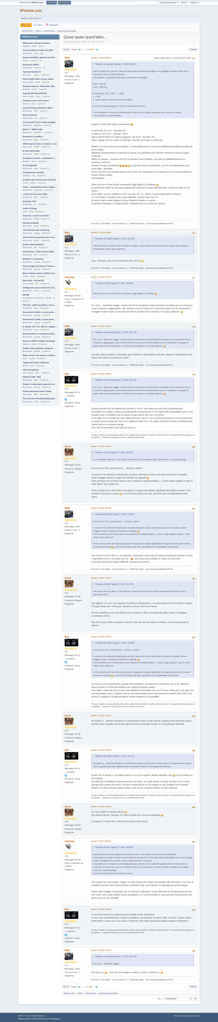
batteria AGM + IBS (32, 377)
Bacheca (26, 104)
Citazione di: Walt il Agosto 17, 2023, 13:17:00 (114, 584)
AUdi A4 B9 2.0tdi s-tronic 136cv (38, 79)
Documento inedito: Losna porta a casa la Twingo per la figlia (40, 312)
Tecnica (25, 183)
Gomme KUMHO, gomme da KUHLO (40, 57)
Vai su (65, 987)
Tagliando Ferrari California (36, 362)
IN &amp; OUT (29, 201)
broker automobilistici (33, 244)
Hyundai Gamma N (32, 72)
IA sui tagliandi (30, 165)
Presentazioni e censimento (33, 298)
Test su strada (28, 82)
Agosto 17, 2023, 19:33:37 (101, 841)
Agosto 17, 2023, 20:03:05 (101, 909)
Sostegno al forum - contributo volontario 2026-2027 (40, 158)
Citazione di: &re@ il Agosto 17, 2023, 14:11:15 (115, 756)
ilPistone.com (31, 10)
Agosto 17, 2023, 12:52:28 (101, 374)
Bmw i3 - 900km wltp (32, 129)
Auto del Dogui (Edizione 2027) (37, 108)
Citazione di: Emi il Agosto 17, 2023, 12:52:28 (114, 452)
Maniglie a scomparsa (33, 259)
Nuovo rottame (30, 115)
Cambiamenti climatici (33, 172)
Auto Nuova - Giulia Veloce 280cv (38, 251)
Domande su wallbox (33, 136)
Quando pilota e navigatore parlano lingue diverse (40, 334)
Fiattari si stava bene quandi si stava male (40, 384)
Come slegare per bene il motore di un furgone (40, 266)
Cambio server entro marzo (36, 100)
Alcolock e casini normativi (36, 216)
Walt (67, 57)
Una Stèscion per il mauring (36, 230)
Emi (67, 374)
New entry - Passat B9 (33, 280)
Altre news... (27, 75)
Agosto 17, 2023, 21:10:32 (101, 950)
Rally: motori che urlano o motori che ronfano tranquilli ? (40, 355)
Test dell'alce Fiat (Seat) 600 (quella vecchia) (40, 398)
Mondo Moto (27, 291)
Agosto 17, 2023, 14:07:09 (101, 637)
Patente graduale (31, 223)
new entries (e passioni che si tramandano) (40, 237)
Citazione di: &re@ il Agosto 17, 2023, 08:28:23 (115, 239)
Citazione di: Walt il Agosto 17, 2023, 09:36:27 (114, 283)
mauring (69, 277)
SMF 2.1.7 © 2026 (24, 1016)
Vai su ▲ (196, 1016)
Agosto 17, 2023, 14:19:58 (101, 750)
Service (25, 60)
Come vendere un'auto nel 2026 (38, 50)
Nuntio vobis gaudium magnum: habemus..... (40, 348)
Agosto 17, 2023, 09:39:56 (101, 232)
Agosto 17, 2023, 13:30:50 (101, 578)
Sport (25, 211)
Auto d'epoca (28, 118)
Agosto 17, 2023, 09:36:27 (101, 58)
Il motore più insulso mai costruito (39, 180)
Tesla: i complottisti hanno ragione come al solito (40, 187)
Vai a (160, 999)
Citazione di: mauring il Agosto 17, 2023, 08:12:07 (116, 64)
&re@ (68, 446)
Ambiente (26, 46)
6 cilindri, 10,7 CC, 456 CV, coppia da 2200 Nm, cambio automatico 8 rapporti (40, 327)
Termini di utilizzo (185, 1016)
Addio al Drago (30, 208)
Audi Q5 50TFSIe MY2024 (35, 93)
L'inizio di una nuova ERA (35, 194)
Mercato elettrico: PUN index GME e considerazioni (40, 86)
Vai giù (66, 50)
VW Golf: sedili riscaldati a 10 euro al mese (40, 305)
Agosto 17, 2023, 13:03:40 (101, 446)
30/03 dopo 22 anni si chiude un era (40, 144)
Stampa (193, 50)
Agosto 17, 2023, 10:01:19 (101, 326)
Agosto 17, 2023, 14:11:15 (101, 715)
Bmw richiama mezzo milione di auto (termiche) (40, 273)
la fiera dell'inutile (31, 151)
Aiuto (176, 1016)
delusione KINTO (31, 65)
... (85, 49)
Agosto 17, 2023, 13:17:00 (101, 508)
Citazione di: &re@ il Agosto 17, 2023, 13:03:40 (115, 514)
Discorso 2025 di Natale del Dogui (39, 341)
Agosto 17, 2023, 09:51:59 (101, 277)
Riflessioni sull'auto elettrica (36, 43)
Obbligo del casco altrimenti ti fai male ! (40, 288)
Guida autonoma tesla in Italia (37, 391)
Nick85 (26, 295)
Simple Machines (38, 1016)
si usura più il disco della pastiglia (39, 122)
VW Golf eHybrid (31, 370)
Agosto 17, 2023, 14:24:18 (101, 806)
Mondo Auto (27, 53)
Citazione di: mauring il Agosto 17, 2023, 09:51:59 (116, 332)
